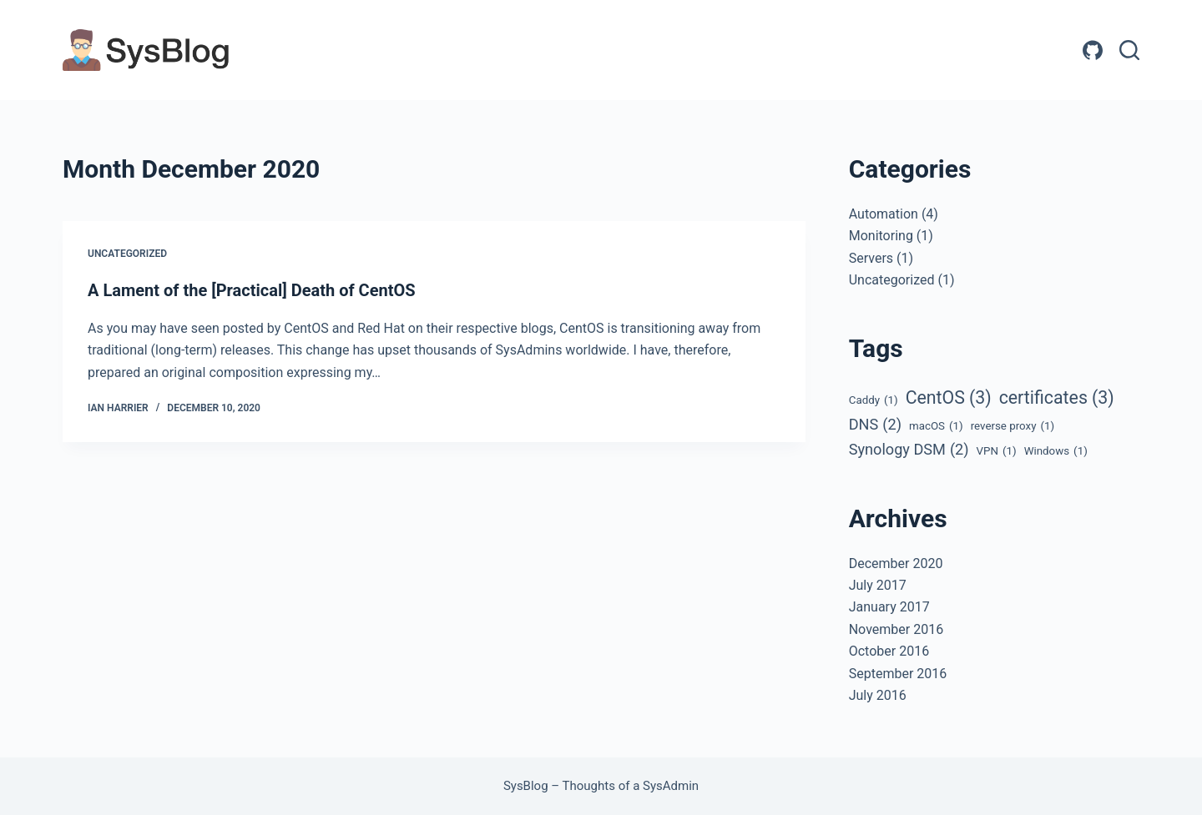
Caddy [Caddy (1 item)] (873, 400)
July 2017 (878, 585)
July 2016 (878, 695)
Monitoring (881, 236)
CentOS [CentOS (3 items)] (949, 397)
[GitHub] (1093, 50)
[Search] (1129, 50)
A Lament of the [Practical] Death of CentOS (252, 290)
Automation (883, 214)
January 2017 (889, 607)
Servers (871, 258)
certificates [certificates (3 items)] (1056, 397)
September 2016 (898, 674)
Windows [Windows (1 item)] (1056, 451)
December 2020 (896, 563)
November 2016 (896, 629)
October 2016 (889, 651)
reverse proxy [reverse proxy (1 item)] (1013, 426)
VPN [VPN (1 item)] (997, 451)
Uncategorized (127, 253)
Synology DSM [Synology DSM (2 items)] (909, 449)
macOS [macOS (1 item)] (936, 426)
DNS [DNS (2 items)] (875, 424)
